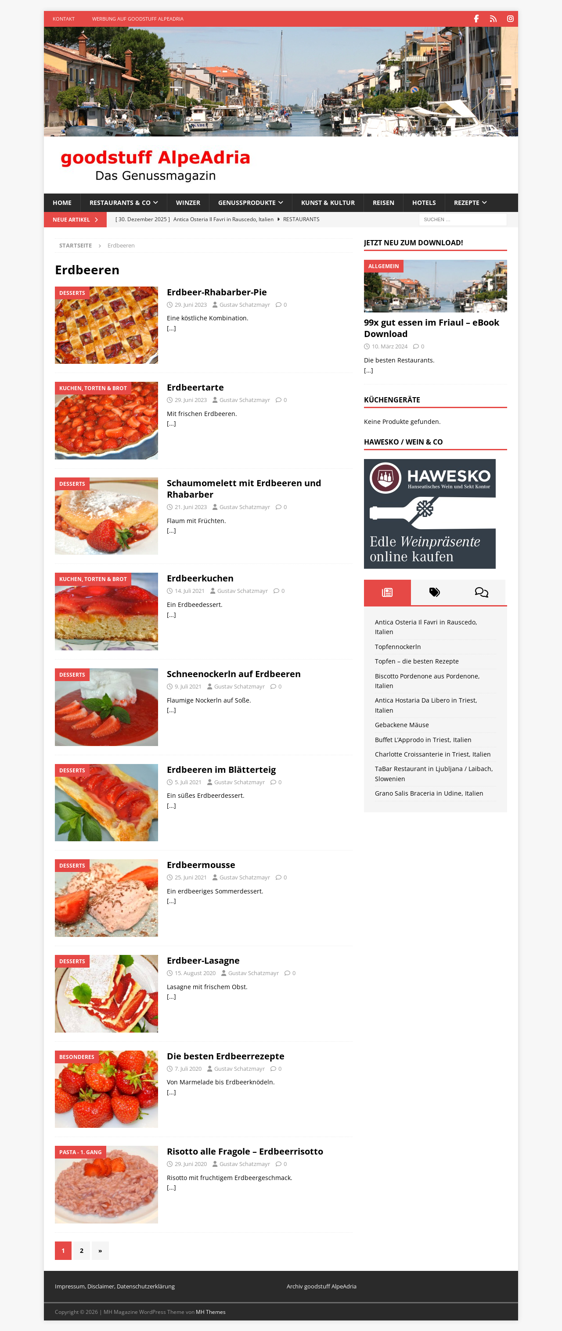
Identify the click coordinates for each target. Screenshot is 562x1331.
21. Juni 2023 (191, 506)
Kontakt (64, 18)
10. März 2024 (389, 346)
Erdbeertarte (195, 387)
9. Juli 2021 (188, 686)
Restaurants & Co (120, 202)
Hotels (424, 202)
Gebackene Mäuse (402, 724)
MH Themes (211, 1311)
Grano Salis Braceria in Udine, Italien (429, 793)
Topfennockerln (398, 646)
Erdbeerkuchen (200, 578)
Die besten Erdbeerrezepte (226, 1055)
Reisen (383, 202)
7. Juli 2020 (188, 1068)
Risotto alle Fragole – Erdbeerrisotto (245, 1151)
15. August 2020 (195, 972)
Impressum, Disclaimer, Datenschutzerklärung (115, 1286)
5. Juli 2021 (188, 782)
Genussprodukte (247, 202)
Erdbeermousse (201, 864)
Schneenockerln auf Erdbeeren (234, 673)
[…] (171, 327)
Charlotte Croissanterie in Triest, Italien (433, 754)
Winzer (188, 202)
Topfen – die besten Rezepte (417, 661)
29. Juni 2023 (191, 304)
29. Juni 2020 (191, 1163)
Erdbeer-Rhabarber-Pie (217, 292)
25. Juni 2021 (191, 877)
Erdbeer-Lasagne (203, 960)
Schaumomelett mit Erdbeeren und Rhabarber (244, 488)
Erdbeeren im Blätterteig (221, 769)
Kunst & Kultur (328, 202)
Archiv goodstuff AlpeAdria (322, 1286)
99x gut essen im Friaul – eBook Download (431, 327)
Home (62, 202)
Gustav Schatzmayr (245, 304)
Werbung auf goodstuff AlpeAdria (138, 18)
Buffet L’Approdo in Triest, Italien (423, 739)
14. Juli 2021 (190, 590)
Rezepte (466, 202)
